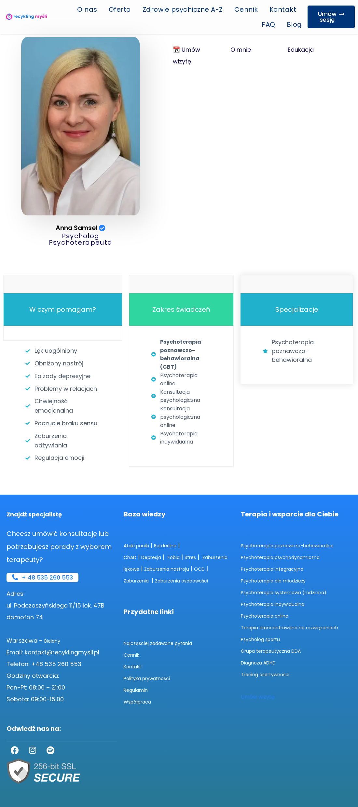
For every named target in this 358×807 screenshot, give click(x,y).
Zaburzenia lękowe (151, 557)
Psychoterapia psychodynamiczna (291, 557)
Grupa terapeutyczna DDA (280, 662)
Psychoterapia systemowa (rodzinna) (296, 592)
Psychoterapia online (271, 615)
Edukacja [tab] (301, 50)
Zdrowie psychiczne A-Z (183, 9)
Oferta (120, 9)
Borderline (176, 533)
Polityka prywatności (153, 678)
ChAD (132, 545)
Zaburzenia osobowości (160, 580)
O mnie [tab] (240, 50)
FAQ (268, 24)
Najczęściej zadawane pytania (168, 642)
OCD (159, 568)
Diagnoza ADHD (263, 674)
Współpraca (142, 701)
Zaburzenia (189, 568)
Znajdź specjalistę (37, 502)
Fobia (185, 545)
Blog (294, 24)
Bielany (54, 640)
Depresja (157, 545)
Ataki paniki (140, 533)
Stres (205, 545)
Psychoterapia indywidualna (282, 603)
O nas (87, 9)
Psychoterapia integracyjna (281, 568)
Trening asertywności (272, 685)
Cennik (246, 9)
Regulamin (139, 689)
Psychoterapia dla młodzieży (282, 580)
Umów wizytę (259, 708)
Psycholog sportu (266, 650)
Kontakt (282, 9)
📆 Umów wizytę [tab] (186, 55)
